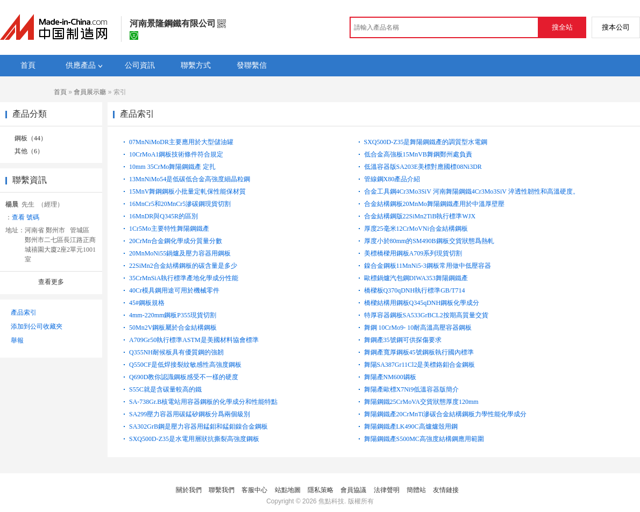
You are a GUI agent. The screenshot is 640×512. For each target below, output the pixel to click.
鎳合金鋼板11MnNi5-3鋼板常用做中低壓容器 (427, 265)
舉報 (17, 340)
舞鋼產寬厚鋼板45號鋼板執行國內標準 (419, 352)
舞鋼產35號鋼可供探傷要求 (403, 340)
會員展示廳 (90, 92)
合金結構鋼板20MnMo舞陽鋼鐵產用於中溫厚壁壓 (434, 204)
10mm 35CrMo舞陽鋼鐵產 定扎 (172, 166)
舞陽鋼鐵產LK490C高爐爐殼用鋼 (411, 426)
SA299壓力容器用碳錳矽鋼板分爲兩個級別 (189, 414)
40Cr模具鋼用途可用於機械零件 (174, 290)
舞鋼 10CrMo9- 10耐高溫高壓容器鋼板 (418, 327)
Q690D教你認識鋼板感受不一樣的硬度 (183, 377)
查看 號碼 (25, 217)
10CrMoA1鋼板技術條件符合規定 (176, 154)
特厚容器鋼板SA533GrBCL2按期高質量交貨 (426, 315)
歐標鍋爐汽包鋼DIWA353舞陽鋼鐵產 (416, 278)
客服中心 (254, 490)
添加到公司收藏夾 (36, 326)
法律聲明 (387, 490)
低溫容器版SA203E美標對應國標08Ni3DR (423, 166)
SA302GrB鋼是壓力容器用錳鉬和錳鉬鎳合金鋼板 (198, 426)
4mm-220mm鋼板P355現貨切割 (172, 315)
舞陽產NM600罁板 (390, 377)
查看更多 (51, 282)
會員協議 (353, 490)
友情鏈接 (446, 490)
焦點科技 (331, 501)
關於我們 (189, 490)
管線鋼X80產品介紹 (392, 179)
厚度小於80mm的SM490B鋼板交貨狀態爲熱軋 (429, 241)
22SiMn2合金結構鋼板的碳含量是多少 (183, 265)
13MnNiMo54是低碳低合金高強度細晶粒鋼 (189, 179)
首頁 (60, 92)
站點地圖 (288, 490)
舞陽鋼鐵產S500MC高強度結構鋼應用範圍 (424, 439)
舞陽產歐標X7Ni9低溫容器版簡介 (411, 389)
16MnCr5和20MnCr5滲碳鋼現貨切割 (180, 204)
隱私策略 (320, 490)
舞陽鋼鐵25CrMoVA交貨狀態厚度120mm (421, 402)
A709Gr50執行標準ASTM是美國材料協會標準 (194, 340)
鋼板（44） (31, 138)
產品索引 (24, 312)
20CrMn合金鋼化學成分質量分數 (175, 241)
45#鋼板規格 (147, 303)
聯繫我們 (221, 490)
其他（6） (29, 151)
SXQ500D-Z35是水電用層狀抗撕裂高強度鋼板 (194, 439)
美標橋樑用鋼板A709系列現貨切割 (413, 253)
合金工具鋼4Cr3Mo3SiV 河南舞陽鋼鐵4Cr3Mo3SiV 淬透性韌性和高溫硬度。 (471, 191)
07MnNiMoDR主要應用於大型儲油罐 (181, 142)
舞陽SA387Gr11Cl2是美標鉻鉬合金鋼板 (419, 364)
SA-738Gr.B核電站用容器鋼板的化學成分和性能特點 (203, 402)
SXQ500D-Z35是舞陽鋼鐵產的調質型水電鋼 (426, 142)
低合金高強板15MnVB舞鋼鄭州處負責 (418, 154)
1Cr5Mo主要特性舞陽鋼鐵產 (169, 228)
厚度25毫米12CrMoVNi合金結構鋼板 (416, 228)
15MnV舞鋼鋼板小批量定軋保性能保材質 (187, 191)
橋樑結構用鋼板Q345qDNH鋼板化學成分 (422, 303)
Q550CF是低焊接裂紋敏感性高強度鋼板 (185, 364)
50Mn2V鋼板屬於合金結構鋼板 (173, 327)
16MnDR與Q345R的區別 (163, 216)
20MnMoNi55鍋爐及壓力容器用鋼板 (180, 253)
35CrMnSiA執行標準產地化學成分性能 (183, 278)
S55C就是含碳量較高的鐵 (165, 389)
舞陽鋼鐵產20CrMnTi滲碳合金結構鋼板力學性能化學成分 (445, 414)
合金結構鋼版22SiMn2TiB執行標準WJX (420, 216)
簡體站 (416, 490)
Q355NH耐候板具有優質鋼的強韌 (176, 352)
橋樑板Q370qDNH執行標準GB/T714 (414, 290)
